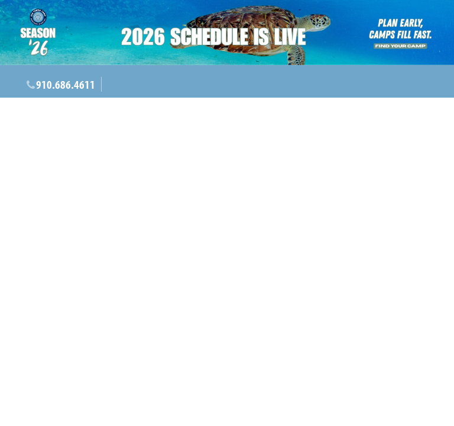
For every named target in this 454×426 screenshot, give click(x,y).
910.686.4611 (65, 84)
